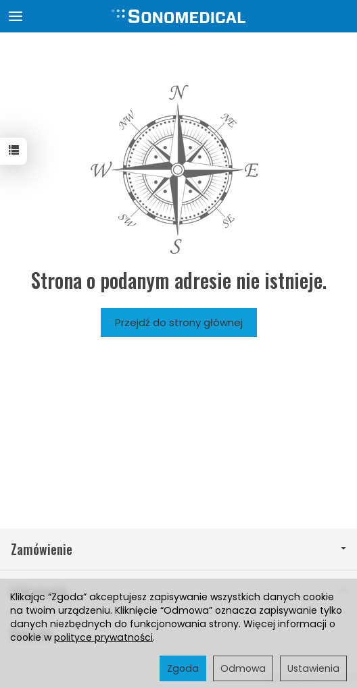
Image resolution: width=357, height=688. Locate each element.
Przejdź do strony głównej (179, 322)
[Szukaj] (44, 16)
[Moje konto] (344, 16)
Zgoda (183, 668)
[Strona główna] (178, 16)
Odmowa (243, 668)
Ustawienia (313, 668)
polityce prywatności (103, 637)
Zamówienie (178, 549)
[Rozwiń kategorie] (15, 16)
